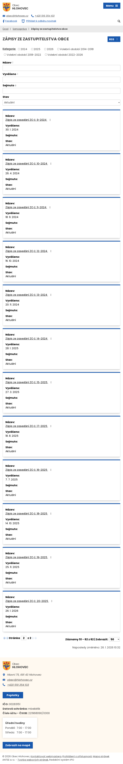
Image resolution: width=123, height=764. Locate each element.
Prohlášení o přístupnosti (77, 756)
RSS (114, 39)
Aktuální (10, 145)
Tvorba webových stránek (33, 759)
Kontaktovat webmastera (46, 756)
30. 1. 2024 (11, 129)
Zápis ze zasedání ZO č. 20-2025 (29, 601)
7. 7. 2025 (11, 479)
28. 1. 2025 (11, 348)
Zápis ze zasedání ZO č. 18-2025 (29, 513)
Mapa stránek (101, 756)
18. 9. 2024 (11, 217)
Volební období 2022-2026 (65, 54)
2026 (50, 49)
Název (7, 62)
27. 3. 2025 (12, 392)
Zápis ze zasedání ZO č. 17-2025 (29, 426)
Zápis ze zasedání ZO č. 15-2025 (29, 382)
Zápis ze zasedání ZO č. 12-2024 (29, 251)
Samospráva (20, 28)
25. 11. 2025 (12, 567)
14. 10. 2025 (12, 523)
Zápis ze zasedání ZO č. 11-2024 (28, 207)
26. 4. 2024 (12, 173)
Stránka (14, 638)
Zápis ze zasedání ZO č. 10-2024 (29, 163)
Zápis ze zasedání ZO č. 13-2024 (29, 295)
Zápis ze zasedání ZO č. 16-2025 (29, 470)
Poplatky (13, 695)
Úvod (5, 28)
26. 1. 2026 (11, 611)
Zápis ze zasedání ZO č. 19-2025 (29, 557)
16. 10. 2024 (12, 261)
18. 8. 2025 (11, 436)
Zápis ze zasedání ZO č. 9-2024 (28, 120)
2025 (37, 49)
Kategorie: (9, 49)
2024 (24, 49)
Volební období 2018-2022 (24, 54)
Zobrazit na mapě (17, 745)
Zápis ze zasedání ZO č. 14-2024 (29, 338)
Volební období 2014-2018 (77, 49)
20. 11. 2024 (12, 304)
